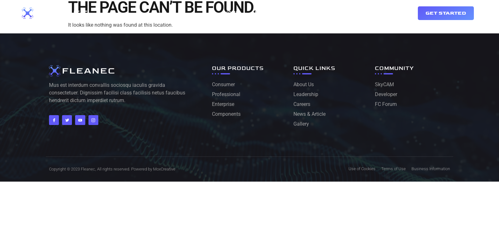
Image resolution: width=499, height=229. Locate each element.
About (259, 13)
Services (334, 13)
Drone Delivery (378, 13)
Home (231, 13)
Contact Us (295, 13)
